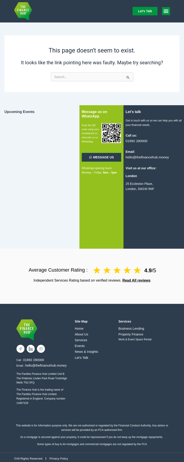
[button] (166, 11)
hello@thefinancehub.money (145, 156)
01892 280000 (136, 140)
